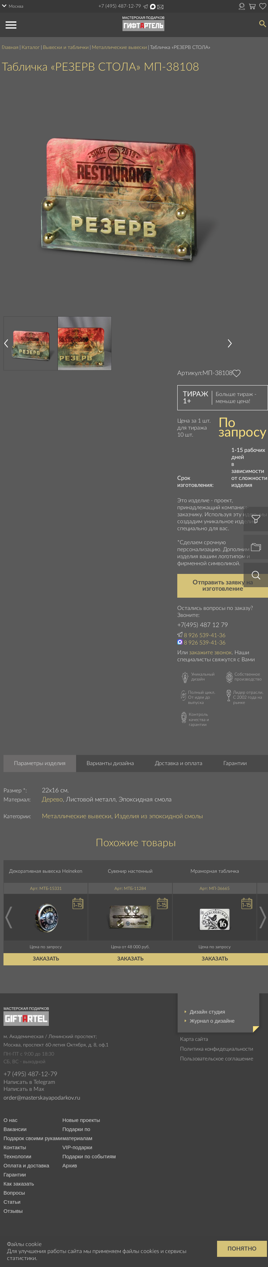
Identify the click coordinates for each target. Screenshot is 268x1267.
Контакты (14, 1147)
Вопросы (14, 1193)
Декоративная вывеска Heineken (45, 871)
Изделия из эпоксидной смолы (158, 816)
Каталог (31, 47)
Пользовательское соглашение (216, 1058)
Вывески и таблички (66, 47)
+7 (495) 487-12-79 (119, 6)
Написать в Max (153, 6)
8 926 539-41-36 (204, 635)
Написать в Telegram (145, 6)
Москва (16, 6)
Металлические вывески (119, 47)
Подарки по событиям (89, 1156)
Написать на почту (160, 7)
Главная (10, 47)
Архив (69, 1165)
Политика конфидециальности (216, 1049)
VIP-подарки (77, 1147)
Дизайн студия (207, 1012)
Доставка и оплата (178, 763)
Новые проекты (81, 1120)
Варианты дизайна (110, 763)
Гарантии (235, 763)
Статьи (12, 1202)
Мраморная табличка (215, 871)
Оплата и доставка (26, 1165)
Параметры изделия (40, 763)
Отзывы (13, 1211)
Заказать (46, 959)
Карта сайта (194, 1039)
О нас (10, 1120)
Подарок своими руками (32, 1138)
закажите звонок (210, 652)
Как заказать (18, 1184)
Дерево (52, 800)
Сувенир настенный (130, 871)
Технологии (17, 1156)
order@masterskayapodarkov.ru (41, 1098)
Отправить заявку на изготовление (223, 585)
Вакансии (15, 1129)
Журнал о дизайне (212, 1021)
